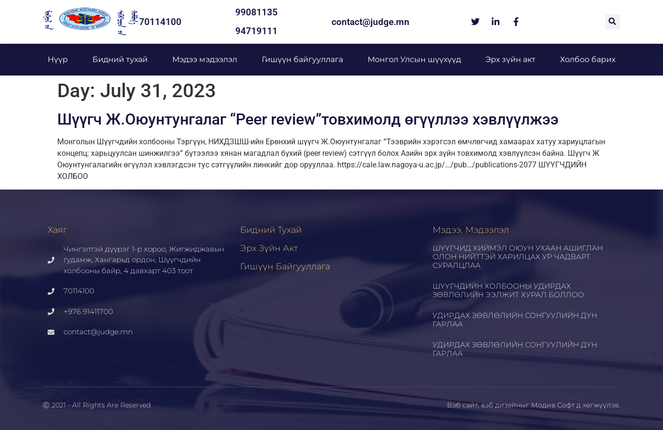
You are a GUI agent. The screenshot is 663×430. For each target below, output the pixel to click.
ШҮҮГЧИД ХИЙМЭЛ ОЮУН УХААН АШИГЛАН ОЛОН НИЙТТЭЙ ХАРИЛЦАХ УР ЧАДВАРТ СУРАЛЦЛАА (518, 256)
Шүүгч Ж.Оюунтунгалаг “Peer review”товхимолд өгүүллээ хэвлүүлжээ (308, 119)
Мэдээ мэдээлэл (204, 59)
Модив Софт (552, 405)
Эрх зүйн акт (510, 59)
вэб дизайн (501, 405)
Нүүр (58, 59)
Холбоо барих (587, 59)
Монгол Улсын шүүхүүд (414, 59)
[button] (612, 21)
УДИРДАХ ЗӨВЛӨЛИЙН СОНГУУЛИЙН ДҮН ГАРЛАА (515, 320)
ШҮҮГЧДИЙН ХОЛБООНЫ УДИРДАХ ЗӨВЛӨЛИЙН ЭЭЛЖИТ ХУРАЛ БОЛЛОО (508, 290)
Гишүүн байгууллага (302, 59)
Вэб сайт (462, 405)
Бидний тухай (120, 59)
